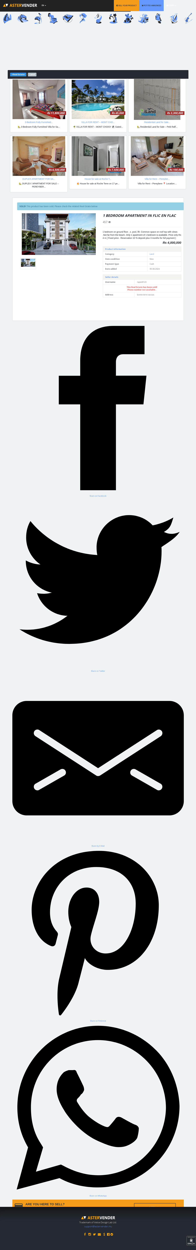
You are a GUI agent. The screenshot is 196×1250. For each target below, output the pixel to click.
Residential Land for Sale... (157, 122)
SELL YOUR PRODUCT (134, 5)
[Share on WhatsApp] (98, 1109)
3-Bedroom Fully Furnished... (39, 122)
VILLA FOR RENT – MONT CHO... (98, 122)
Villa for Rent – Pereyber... (157, 179)
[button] (27, 234)
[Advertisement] (98, 48)
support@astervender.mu (98, 1225)
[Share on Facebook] (98, 370)
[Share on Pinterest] (98, 934)
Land (152, 254)
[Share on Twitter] (98, 584)
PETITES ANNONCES (159, 5)
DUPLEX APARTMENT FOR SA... (38, 179)
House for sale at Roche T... (98, 179)
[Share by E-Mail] (98, 759)
